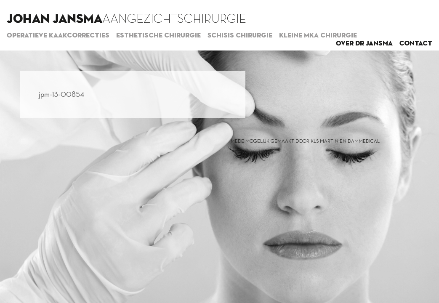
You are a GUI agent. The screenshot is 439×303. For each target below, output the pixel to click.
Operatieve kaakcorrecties (58, 35)
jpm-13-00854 (62, 94)
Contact (415, 43)
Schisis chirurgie (240, 35)
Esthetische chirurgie (158, 35)
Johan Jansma (54, 19)
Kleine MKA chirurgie (318, 35)
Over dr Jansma (364, 43)
